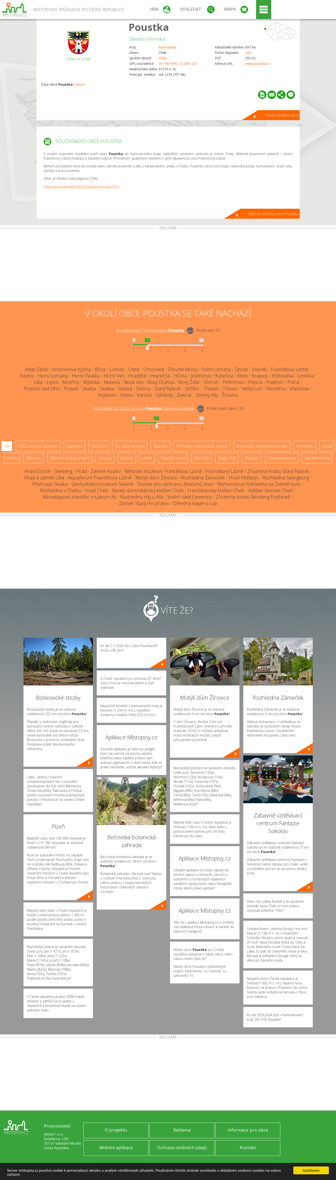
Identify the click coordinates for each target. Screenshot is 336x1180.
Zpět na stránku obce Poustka (273, 213)
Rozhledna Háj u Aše (142, 497)
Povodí (71, 388)
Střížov (192, 388)
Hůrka (180, 376)
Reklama (182, 1130)
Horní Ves (114, 376)
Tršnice (230, 388)
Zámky (12, 458)
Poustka (149, 27)
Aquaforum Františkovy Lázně (99, 477)
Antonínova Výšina (71, 369)
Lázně (147, 458)
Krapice (260, 376)
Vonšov (144, 395)
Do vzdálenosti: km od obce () (143, 408)
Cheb (162, 58)
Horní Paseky (86, 376)
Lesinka (305, 376)
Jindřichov (201, 376)
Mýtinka (91, 382)
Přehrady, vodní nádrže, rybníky (202, 446)
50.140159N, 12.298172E (178, 63)
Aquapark (74, 446)
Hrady (327, 446)
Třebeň (211, 388)
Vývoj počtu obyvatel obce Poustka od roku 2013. (81, 186)
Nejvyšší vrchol (173, 458)
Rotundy (105, 458)
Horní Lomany (53, 376)
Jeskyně (127, 458)
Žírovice (230, 395)
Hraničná (160, 376)
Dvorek (259, 369)
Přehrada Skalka (50, 484)
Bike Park (201, 458)
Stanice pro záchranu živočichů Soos (175, 484)
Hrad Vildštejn (244, 477)
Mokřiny (70, 382)
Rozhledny (304, 446)
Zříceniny (33, 458)
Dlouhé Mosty (183, 369)
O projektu (116, 1130)
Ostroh (79, 84)
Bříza (100, 369)
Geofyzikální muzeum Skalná (102, 484)
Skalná (125, 388)
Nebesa (112, 382)
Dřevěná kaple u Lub (195, 503)
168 (248, 52)
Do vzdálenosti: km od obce (150, 330)
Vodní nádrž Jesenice (190, 497)
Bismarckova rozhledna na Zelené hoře (259, 484)
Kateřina (224, 376)
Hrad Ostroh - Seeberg (48, 471)
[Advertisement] (168, 265)
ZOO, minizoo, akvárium (38, 446)
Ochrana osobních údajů (182, 1147)
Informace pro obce (248, 1130)
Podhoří (275, 382)
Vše (7, 446)
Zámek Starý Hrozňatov (144, 503)
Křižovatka (283, 376)
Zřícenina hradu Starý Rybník (278, 471)
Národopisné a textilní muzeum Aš (79, 497)
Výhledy (164, 395)
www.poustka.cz (257, 63)
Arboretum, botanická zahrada (261, 446)
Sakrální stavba (317, 458)
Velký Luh (252, 388)
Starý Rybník (168, 388)
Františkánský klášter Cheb (216, 490)
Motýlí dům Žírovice (156, 477)
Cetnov (117, 369)
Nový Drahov (160, 382)
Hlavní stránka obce (282, 115)
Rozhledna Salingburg (286, 477)
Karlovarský (167, 47)
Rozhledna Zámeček (203, 477)
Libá (38, 382)
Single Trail (227, 458)
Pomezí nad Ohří (42, 388)
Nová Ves (133, 382)
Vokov (126, 395)
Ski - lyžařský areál (130, 446)
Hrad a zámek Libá (44, 477)
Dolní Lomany (216, 369)
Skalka (89, 388)
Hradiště (137, 376)
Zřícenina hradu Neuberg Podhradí (253, 497)
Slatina (143, 388)
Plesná (255, 382)
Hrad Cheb (96, 490)
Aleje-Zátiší (36, 369)
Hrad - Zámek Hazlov (98, 471)
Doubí (241, 369)
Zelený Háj (206, 395)
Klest (242, 376)
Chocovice (153, 369)
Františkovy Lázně (289, 369)
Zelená (184, 395)
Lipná (52, 382)
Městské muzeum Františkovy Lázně (163, 471)
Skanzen (160, 446)
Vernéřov (276, 388)
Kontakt (248, 1147)
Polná (293, 382)
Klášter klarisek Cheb (271, 490)
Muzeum (251, 458)
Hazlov (27, 376)
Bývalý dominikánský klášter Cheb (148, 490)
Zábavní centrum (282, 458)
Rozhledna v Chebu (60, 490)
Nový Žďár (189, 382)
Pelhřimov (233, 382)
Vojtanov (107, 395)
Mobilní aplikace (116, 1147)
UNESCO (98, 446)
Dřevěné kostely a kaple (70, 458)
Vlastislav (299, 388)
